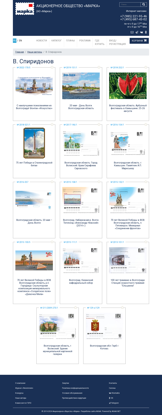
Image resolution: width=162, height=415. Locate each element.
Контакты (113, 383)
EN (20, 40)
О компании (20, 383)
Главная (19, 52)
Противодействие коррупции (74, 398)
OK (111, 398)
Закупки (65, 383)
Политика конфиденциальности (75, 388)
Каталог (56, 40)
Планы (70, 40)
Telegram (114, 403)
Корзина (137, 40)
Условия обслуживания (72, 393)
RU (14, 40)
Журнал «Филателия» (24, 388)
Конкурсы (19, 393)
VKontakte (114, 393)
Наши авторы (34, 52)
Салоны (112, 388)
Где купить (99, 42)
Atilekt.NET (116, 411)
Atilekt (98, 411)
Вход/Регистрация (117, 42)
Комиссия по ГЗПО (23, 403)
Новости (41, 40)
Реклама (85, 40)
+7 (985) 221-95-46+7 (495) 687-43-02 (133, 17)
